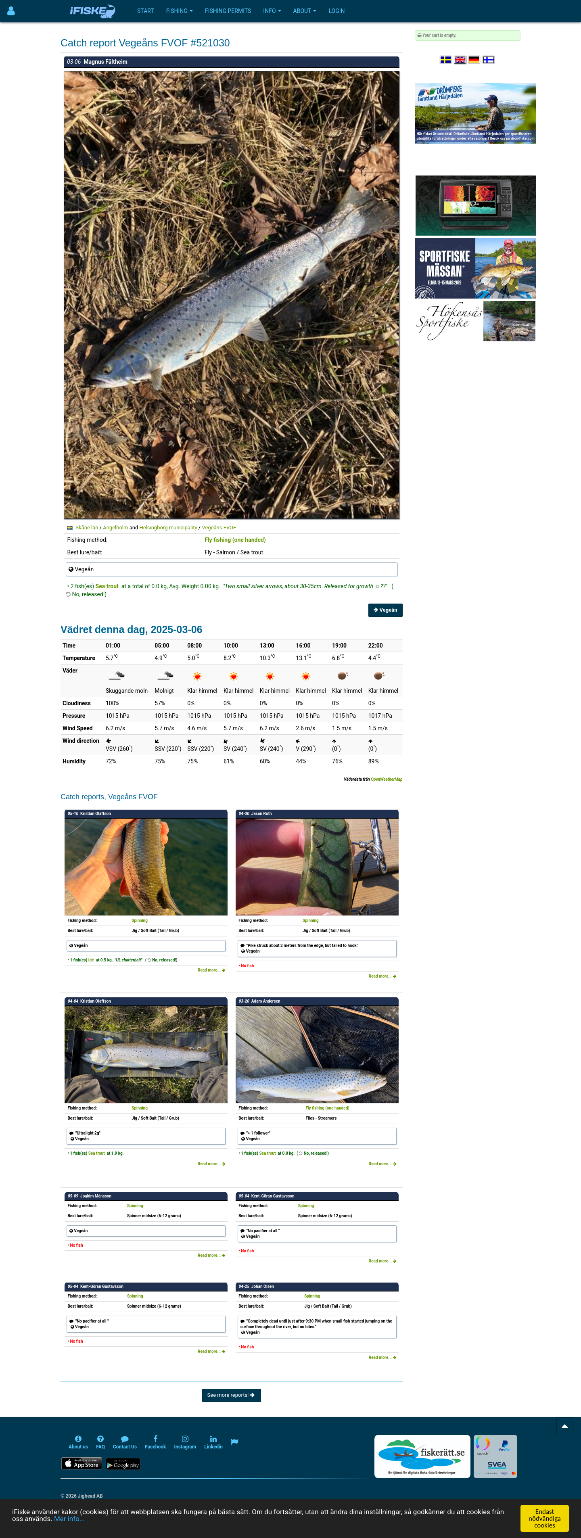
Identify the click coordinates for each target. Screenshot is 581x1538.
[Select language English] (460, 60)
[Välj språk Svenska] (446, 60)
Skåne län (86, 528)
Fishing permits (228, 11)
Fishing (179, 11)
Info (272, 11)
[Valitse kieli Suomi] (489, 60)
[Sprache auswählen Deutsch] (475, 60)
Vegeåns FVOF (219, 528)
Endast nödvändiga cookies (545, 1518)
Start (145, 11)
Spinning (140, 920)
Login (336, 11)
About (305, 11)
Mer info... (69, 1519)
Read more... (212, 970)
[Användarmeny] (11, 11)
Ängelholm (115, 528)
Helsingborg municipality (168, 528)
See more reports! (231, 1395)
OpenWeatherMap (386, 779)
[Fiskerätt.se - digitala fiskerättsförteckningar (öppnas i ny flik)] (422, 1456)
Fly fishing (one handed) (235, 540)
